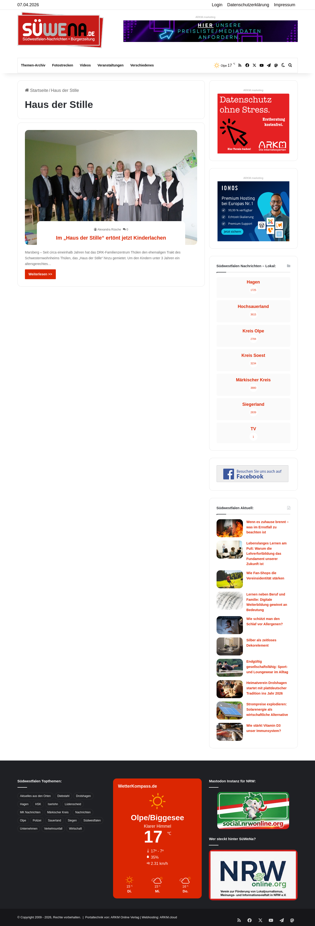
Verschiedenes (142, 65)
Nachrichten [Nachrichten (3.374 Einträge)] (83, 812)
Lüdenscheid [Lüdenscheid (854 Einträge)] (73, 804)
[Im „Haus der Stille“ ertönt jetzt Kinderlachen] (111, 187)
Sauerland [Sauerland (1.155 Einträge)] (54, 820)
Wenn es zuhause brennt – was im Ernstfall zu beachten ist (267, 527)
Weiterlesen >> (40, 274)
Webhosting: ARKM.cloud (159, 917)
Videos (85, 65)
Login (217, 4)
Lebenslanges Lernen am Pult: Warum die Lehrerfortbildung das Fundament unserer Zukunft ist (266, 553)
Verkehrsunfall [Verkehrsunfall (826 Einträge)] (53, 828)
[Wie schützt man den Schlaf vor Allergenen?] (230, 625)
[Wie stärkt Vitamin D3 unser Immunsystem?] (230, 732)
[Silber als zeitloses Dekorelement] (230, 646)
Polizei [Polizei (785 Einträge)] (37, 820)
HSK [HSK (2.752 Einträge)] (38, 804)
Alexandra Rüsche (109, 221)
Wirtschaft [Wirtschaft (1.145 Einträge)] (75, 828)
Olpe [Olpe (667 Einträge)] (23, 820)
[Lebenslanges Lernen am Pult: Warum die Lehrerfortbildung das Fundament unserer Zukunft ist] (230, 550)
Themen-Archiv (33, 65)
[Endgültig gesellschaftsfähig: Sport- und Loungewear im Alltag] (230, 668)
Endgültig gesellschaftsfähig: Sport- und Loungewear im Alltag (267, 667)
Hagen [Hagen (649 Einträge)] (24, 804)
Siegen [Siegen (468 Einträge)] (72, 820)
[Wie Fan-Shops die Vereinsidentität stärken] (230, 579)
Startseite (36, 90)
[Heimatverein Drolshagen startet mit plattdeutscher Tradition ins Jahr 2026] (230, 689)
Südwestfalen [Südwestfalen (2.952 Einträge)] (92, 820)
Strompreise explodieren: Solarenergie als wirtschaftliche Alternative (267, 709)
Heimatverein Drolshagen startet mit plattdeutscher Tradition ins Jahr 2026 (266, 688)
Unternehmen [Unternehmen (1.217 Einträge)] (29, 828)
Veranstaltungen (110, 65)
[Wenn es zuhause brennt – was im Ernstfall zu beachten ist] (230, 528)
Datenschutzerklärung (248, 4)
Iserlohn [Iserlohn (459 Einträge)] (53, 804)
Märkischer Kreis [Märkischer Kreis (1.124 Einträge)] (58, 812)
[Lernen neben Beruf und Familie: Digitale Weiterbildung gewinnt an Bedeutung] (230, 601)
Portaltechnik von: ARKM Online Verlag (112, 917)
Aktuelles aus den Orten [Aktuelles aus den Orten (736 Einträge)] (35, 796)
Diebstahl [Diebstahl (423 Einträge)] (63, 796)
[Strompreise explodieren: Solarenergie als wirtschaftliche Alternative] (230, 711)
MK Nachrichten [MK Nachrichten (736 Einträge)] (30, 812)
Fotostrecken (62, 65)
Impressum (284, 4)
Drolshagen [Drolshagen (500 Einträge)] (83, 796)
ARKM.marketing (205, 17)
